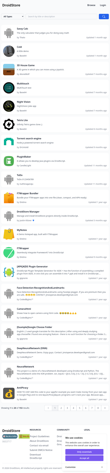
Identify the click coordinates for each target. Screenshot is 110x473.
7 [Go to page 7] (92, 418)
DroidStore (15, 468)
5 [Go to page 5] (79, 418)
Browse (91, 5)
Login (103, 5)
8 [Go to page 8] (98, 418)
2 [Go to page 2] (61, 418)
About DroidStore (39, 440)
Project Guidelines (39, 436)
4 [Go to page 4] (73, 418)
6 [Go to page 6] (85, 418)
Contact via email (39, 445)
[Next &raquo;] (105, 418)
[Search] (104, 16)
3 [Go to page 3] (67, 418)
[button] (55, 33)
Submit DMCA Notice (41, 450)
